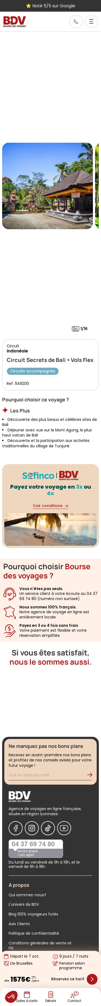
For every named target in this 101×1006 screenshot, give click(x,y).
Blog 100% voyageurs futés (33, 914)
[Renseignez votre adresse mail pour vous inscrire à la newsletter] (50, 775)
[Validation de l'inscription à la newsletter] (91, 775)
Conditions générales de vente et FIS (40, 945)
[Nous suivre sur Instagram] (32, 828)
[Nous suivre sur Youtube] (64, 828)
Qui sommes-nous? (27, 895)
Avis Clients (19, 924)
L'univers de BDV (24, 904)
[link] (76, 21)
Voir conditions (50, 506)
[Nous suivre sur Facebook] (16, 828)
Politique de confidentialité (34, 933)
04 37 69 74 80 (33, 844)
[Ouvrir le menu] (91, 21)
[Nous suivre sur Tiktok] (48, 828)
